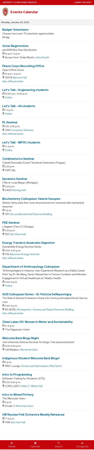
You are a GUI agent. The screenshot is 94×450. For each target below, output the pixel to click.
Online (8, 97)
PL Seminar (10, 122)
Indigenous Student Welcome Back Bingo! (31, 358)
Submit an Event (83, 2)
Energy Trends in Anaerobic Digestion (28, 243)
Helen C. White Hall (31, 386)
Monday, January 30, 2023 (15, 22)
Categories (82, 445)
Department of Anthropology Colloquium (30, 266)
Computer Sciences (22, 130)
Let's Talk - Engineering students (25, 90)
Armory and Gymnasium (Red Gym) (41, 366)
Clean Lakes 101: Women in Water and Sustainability (37, 322)
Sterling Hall (19, 190)
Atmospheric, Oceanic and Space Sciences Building (45, 309)
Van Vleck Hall (18, 234)
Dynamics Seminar (14, 179)
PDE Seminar (11, 223)
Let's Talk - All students (18, 106)
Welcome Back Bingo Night (20, 338)
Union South (42, 57)
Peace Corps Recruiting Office (23, 66)
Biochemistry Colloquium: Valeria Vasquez (31, 199)
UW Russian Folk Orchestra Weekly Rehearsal (33, 414)
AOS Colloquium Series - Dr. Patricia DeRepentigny (37, 294)
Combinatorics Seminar (18, 159)
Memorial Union (29, 349)
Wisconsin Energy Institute (25, 254)
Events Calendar (24, 12)
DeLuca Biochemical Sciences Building (31, 214)
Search (59, 445)
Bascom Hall (20, 77)
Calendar (35, 445)
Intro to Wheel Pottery (18, 394)
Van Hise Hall (18, 422)
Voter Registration (15, 46)
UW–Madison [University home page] (20, 2)
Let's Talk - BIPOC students (21, 142)
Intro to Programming (17, 374)
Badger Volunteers (15, 29)
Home (11, 445)
